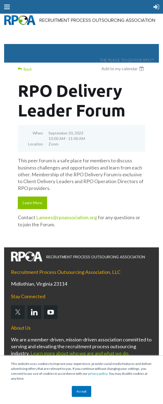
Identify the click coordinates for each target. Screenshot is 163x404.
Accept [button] (81, 391)
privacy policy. (98, 373)
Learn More (32, 202)
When (38, 133)
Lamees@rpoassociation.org (66, 217)
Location (35, 144)
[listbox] (123, 68)
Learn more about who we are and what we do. (80, 353)
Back (28, 69)
